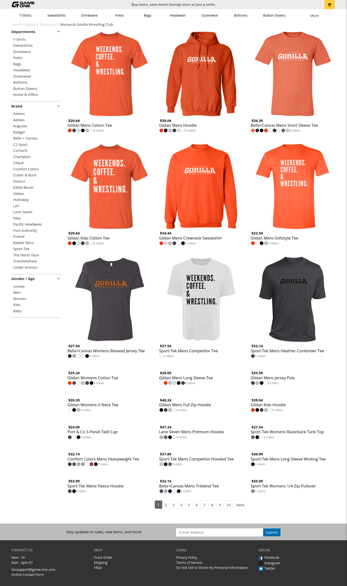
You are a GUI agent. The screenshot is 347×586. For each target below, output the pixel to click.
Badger (19, 132)
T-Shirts (25, 15)
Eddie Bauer (23, 187)
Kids (16, 305)
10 (229, 504)
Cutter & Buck (25, 175)
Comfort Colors (26, 169)
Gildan (18, 194)
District (19, 181)
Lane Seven (22, 212)
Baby (17, 311)
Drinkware (89, 15)
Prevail (19, 236)
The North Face (26, 255)
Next (240, 504)
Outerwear (209, 15)
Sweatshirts (56, 15)
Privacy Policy (186, 557)
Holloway (21, 200)
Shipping (100, 562)
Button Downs (274, 15)
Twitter (267, 568)
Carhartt (20, 150)
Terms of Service (189, 562)
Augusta (20, 126)
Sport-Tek (21, 249)
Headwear (178, 15)
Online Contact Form (27, 574)
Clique (18, 163)
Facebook (269, 557)
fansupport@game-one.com (33, 569)
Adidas (19, 120)
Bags (147, 15)
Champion (22, 157)
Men (17, 292)
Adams (19, 114)
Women (19, 299)
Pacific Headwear (27, 224)
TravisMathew (25, 261)
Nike (17, 218)
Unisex (19, 286)
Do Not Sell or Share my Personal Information (212, 567)
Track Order (103, 557)
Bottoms (240, 15)
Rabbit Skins (23, 243)
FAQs (98, 567)
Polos (119, 15)
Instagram (269, 563)
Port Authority (25, 230)
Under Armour (25, 267)
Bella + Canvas (25, 138)
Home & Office (25, 95)
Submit (272, 532)
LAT (16, 206)
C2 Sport (20, 144)
